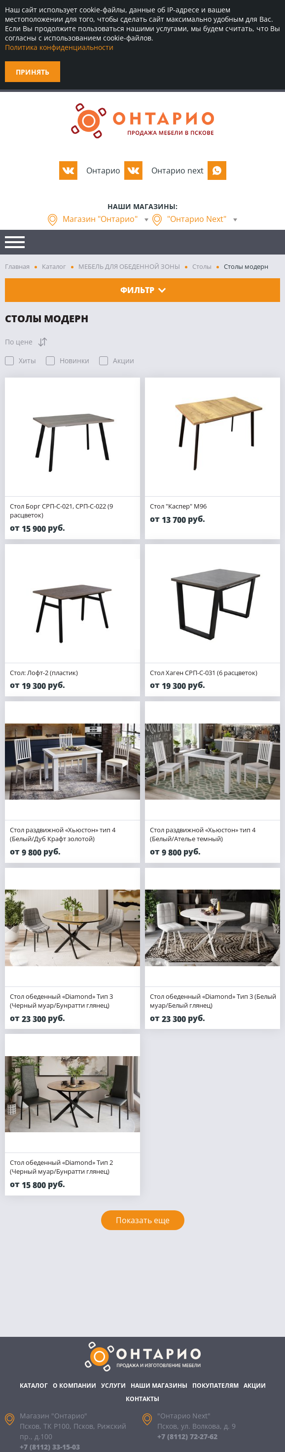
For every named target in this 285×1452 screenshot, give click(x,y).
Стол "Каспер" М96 (178, 506)
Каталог (54, 266)
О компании (74, 1385)
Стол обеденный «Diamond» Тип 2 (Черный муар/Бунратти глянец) (61, 1167)
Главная (17, 266)
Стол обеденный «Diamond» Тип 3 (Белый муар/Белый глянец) (213, 1001)
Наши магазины (159, 1385)
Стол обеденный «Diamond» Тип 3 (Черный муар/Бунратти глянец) (61, 1001)
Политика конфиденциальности (59, 47)
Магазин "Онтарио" (100, 219)
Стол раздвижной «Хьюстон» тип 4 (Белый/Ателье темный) (202, 834)
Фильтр (143, 290)
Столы (202, 266)
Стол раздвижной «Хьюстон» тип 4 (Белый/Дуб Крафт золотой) (62, 834)
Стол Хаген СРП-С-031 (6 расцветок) (203, 672)
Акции (255, 1385)
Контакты (142, 1399)
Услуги (113, 1385)
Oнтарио (103, 170)
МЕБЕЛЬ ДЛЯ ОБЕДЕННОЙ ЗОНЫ (129, 266)
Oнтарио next (177, 170)
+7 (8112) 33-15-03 (50, 1447)
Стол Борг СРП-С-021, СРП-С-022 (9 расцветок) (61, 510)
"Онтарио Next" (196, 219)
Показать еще (143, 1220)
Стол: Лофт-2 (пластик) (44, 672)
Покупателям (215, 1385)
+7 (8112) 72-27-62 (187, 1436)
